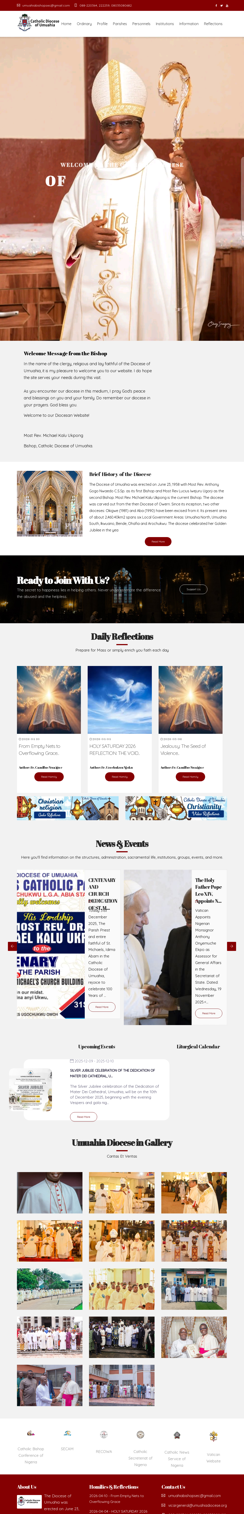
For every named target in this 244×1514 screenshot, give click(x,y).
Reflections (213, 23)
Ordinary (84, 23)
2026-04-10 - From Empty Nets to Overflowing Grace (116, 1498)
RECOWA (140, 1451)
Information (189, 23)
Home (66, 23)
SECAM (103, 1448)
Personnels (141, 23)
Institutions (165, 23)
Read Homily (49, 776)
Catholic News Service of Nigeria (213, 1459)
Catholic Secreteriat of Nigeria (176, 1458)
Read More (158, 541)
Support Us (193, 589)
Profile (102, 23)
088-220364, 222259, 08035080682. (103, 5)
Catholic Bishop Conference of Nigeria (67, 1455)
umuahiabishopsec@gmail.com (43, 5)
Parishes (120, 23)
